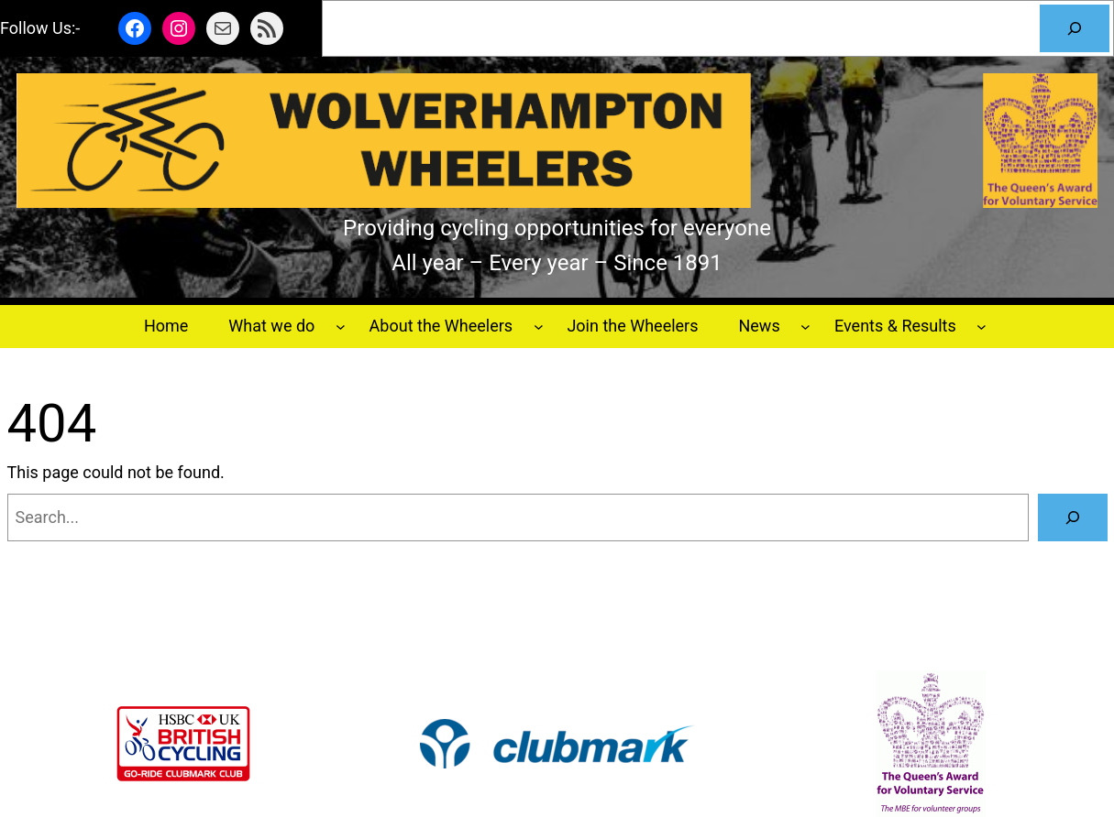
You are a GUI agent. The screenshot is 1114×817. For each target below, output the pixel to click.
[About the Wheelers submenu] (539, 326)
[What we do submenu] (341, 326)
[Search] (1074, 28)
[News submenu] (805, 326)
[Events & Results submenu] (981, 326)
